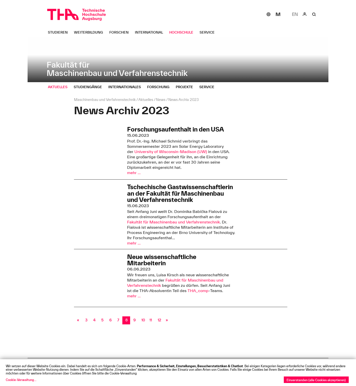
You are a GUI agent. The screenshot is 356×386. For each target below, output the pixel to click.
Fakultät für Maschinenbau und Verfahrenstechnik (173, 222)
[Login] (304, 14)
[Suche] (314, 14)
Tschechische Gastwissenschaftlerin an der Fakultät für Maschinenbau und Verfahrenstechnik (180, 193)
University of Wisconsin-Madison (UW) (170, 151)
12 (159, 320)
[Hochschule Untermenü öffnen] (183, 32)
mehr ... (134, 172)
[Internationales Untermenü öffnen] (126, 87)
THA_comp (198, 290)
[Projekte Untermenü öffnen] (186, 87)
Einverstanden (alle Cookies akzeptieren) (316, 380)
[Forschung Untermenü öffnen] (160, 87)
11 (150, 320)
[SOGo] (268, 14)
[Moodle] (278, 14)
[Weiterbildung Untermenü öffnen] (90, 32)
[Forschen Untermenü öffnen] (121, 32)
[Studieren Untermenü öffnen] (60, 32)
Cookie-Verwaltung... (21, 379)
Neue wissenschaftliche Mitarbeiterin (161, 260)
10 (143, 320)
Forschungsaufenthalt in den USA (175, 129)
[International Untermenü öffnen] (151, 32)
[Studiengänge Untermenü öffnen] (89, 87)
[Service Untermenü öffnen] (209, 32)
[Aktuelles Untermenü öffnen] (59, 87)
